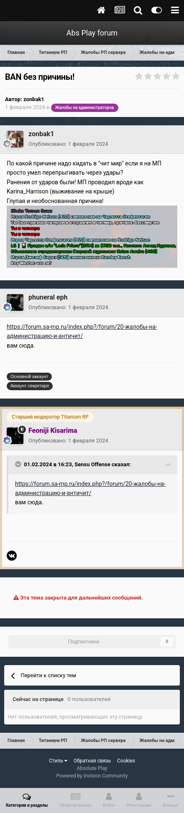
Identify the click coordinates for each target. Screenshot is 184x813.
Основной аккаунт (29, 376)
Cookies (126, 761)
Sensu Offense (92, 464)
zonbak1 (33, 99)
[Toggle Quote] (19, 464)
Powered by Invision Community (92, 776)
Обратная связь (92, 761)
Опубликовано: (68, 144)
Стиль (58, 761)
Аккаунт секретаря (29, 385)
